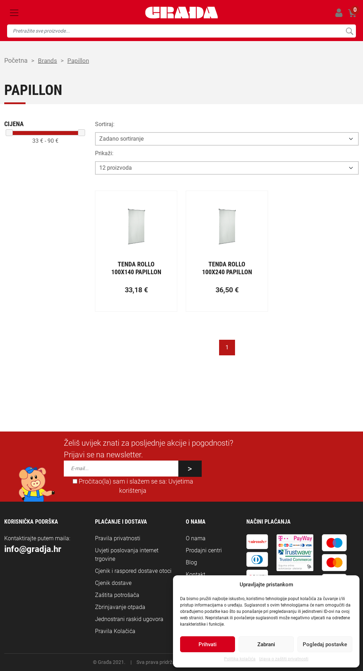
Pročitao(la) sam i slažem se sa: (133, 486)
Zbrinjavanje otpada (120, 607)
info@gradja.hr (32, 549)
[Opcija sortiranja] (227, 139)
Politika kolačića (240, 658)
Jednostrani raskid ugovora (129, 619)
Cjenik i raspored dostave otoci (133, 571)
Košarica (352, 11)
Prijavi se (338, 12)
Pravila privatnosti (117, 538)
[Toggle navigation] (14, 13)
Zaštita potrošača (117, 595)
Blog (191, 562)
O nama (196, 538)
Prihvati (208, 644)
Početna (16, 60)
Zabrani (266, 644)
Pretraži (349, 31)
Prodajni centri (204, 550)
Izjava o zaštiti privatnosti (283, 658)
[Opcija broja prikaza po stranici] (227, 168)
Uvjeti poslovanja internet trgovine (126, 554)
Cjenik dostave (113, 583)
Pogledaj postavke (325, 644)
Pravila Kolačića (115, 631)
